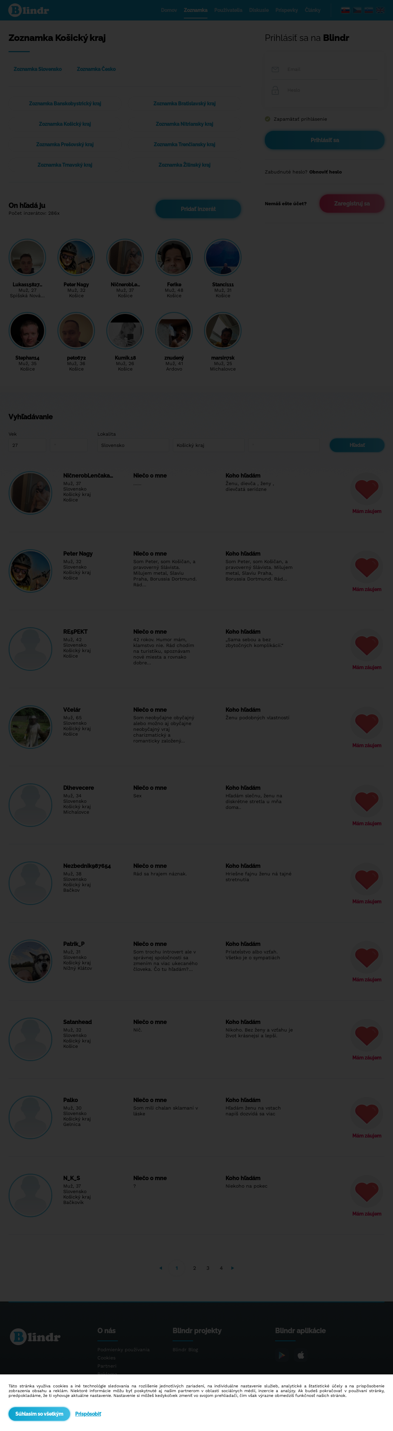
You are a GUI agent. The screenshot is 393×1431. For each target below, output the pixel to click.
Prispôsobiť (88, 1414)
